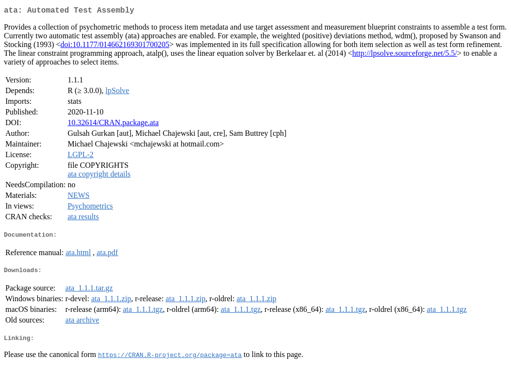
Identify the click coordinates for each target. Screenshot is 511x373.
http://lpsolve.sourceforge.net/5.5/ (404, 55)
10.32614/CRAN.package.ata (113, 124)
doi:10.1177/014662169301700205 (115, 46)
